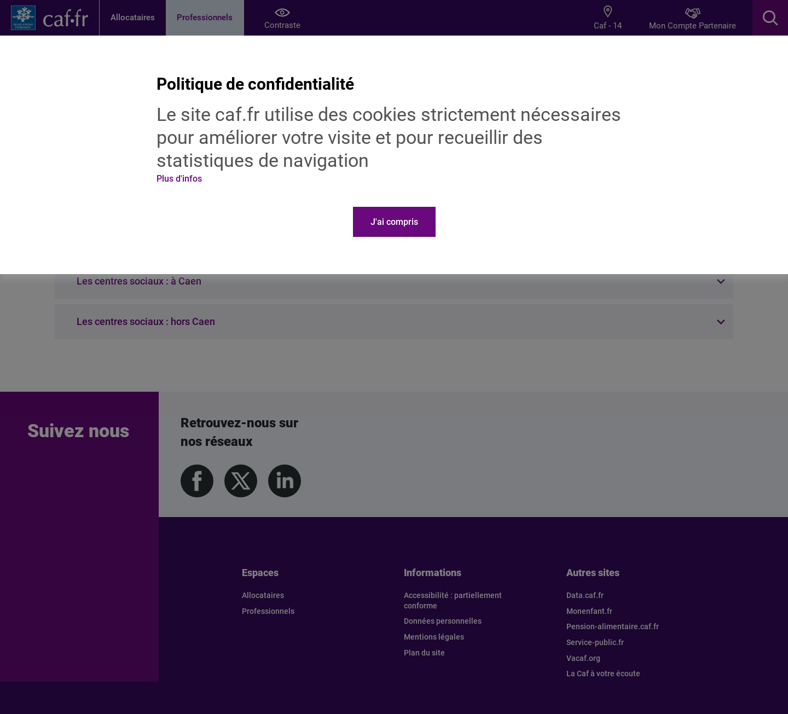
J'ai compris (394, 222)
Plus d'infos (179, 178)
